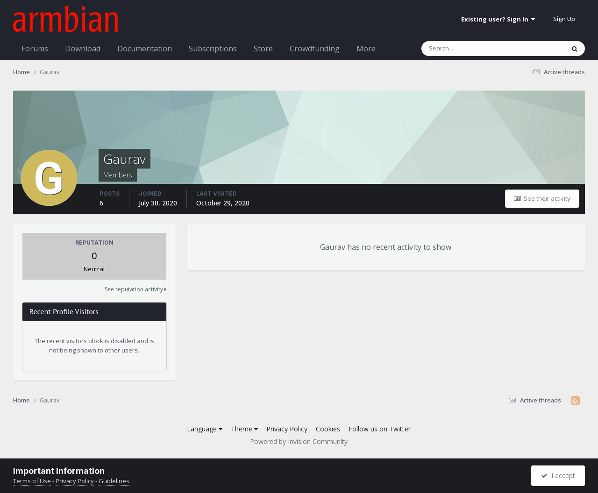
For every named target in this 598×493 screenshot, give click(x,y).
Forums (34, 48)
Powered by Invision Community (299, 441)
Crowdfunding (315, 48)
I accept (558, 475)
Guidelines (114, 481)
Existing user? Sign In (498, 19)
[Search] (468, 48)
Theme (244, 428)
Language (204, 428)
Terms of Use (32, 481)
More (366, 48)
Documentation (144, 48)
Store (263, 48)
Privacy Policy (286, 428)
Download (82, 48)
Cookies (328, 428)
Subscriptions (213, 48)
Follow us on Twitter (380, 428)
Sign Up (564, 18)
